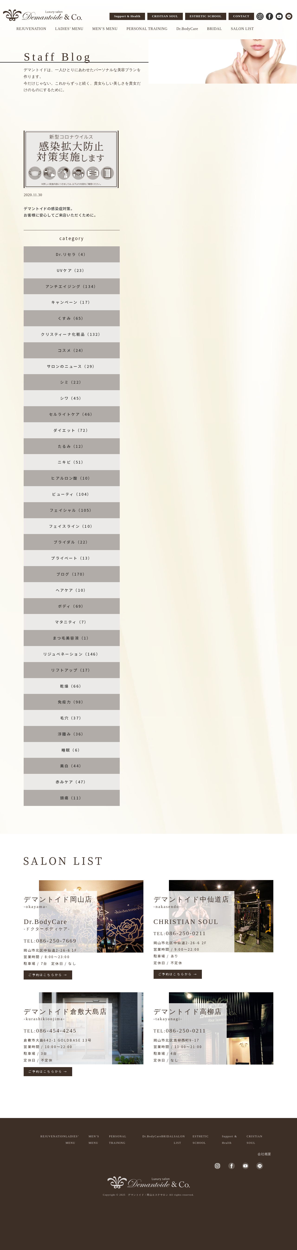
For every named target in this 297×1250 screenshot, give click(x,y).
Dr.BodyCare (187, 29)
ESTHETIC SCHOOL (206, 16)
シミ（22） (72, 382)
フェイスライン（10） (72, 526)
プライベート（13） (71, 558)
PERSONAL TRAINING (147, 29)
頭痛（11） (72, 798)
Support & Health (127, 16)
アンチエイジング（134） (71, 286)
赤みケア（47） (72, 782)
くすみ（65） (72, 318)
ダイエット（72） (71, 430)
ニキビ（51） (72, 462)
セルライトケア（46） (72, 414)
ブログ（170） (71, 574)
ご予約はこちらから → (47, 975)
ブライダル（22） (72, 542)
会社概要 (264, 1154)
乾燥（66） (72, 686)
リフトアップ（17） (71, 670)
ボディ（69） (72, 606)
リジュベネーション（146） (71, 654)
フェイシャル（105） (72, 510)
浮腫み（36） (72, 734)
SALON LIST (242, 29)
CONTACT (241, 16)
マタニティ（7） (72, 622)
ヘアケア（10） (72, 590)
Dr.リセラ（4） (72, 254)
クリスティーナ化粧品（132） (72, 334)
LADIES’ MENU (69, 29)
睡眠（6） (71, 750)
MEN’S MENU (105, 29)
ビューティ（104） (71, 494)
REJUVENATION (31, 29)
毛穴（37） (72, 718)
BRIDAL (214, 29)
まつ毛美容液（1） (72, 638)
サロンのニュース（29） (72, 366)
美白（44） (72, 765)
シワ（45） (72, 398)
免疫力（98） (72, 702)
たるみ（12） (72, 446)
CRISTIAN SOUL (165, 16)
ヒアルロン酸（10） (71, 478)
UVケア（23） (72, 270)
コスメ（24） (72, 350)
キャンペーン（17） (71, 302)
